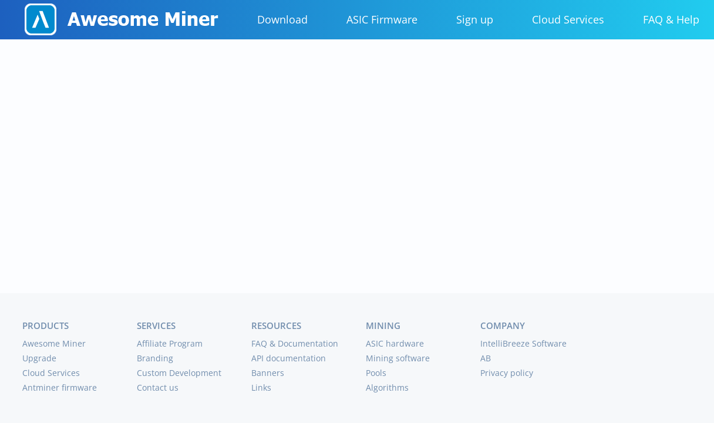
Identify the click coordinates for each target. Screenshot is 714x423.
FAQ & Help (671, 19)
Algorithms (387, 387)
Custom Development (179, 372)
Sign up (474, 19)
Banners (267, 372)
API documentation (288, 358)
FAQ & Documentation (294, 343)
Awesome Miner (54, 343)
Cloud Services (568, 19)
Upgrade (39, 358)
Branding (155, 358)
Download (282, 19)
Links (261, 387)
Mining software (398, 358)
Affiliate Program (170, 343)
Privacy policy (506, 372)
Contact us (157, 387)
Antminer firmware (59, 387)
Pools (376, 372)
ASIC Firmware (381, 19)
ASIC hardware (395, 343)
